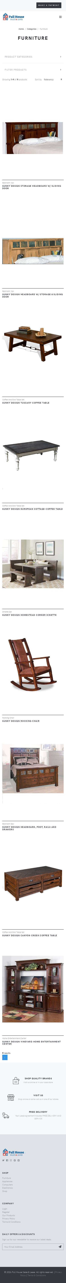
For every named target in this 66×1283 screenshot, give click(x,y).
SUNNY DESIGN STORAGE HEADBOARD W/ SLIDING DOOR (31, 187)
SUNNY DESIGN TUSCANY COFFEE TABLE (26, 402)
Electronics (7, 1187)
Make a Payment (48, 5)
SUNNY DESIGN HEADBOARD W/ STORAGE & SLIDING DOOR (32, 295)
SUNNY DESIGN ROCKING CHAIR (21, 720)
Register (6, 1211)
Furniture (6, 1177)
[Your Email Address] (29, 1247)
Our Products (8, 1215)
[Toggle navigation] (60, 17)
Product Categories (18, 56)
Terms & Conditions (11, 1221)
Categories (31, 29)
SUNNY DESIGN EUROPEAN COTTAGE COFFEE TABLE (32, 508)
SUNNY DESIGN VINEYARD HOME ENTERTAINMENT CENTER (31, 1042)
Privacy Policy (8, 1218)
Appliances (7, 1181)
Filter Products (16, 69)
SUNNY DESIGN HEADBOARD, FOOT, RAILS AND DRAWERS (29, 828)
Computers (7, 1184)
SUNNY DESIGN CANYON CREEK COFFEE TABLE (29, 935)
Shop (4, 1190)
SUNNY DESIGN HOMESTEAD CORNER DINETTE (29, 614)
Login (4, 1208)
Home (21, 29)
